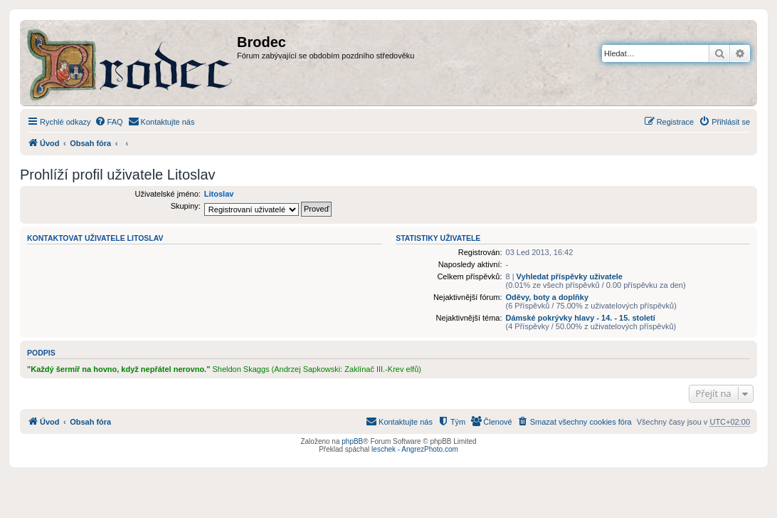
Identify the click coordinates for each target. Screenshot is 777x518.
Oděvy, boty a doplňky (547, 297)
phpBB (352, 441)
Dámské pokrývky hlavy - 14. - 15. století (580, 318)
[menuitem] (109, 121)
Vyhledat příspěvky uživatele (570, 276)
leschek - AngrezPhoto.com (414, 449)
